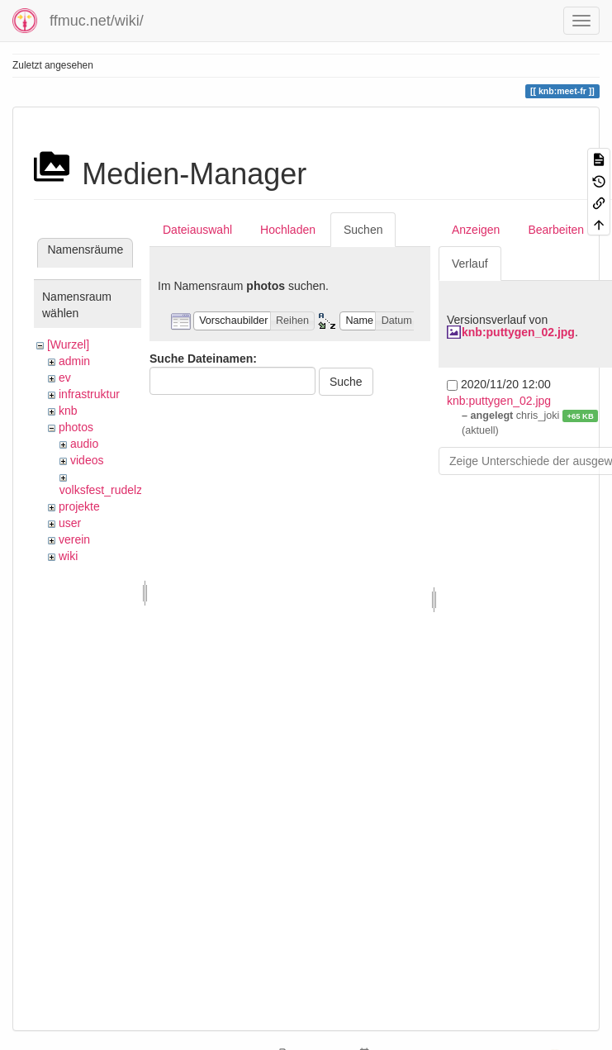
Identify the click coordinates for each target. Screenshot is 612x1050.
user (70, 523)
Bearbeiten (556, 229)
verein (74, 539)
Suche (346, 381)
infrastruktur (89, 394)
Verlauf (470, 263)
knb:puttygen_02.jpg (518, 332)
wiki (68, 556)
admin (74, 361)
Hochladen (287, 229)
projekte (79, 506)
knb (68, 410)
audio (84, 443)
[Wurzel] (68, 344)
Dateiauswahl (197, 229)
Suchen (363, 229)
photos (76, 427)
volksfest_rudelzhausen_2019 (135, 489)
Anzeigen (476, 229)
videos (86, 460)
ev (65, 377)
